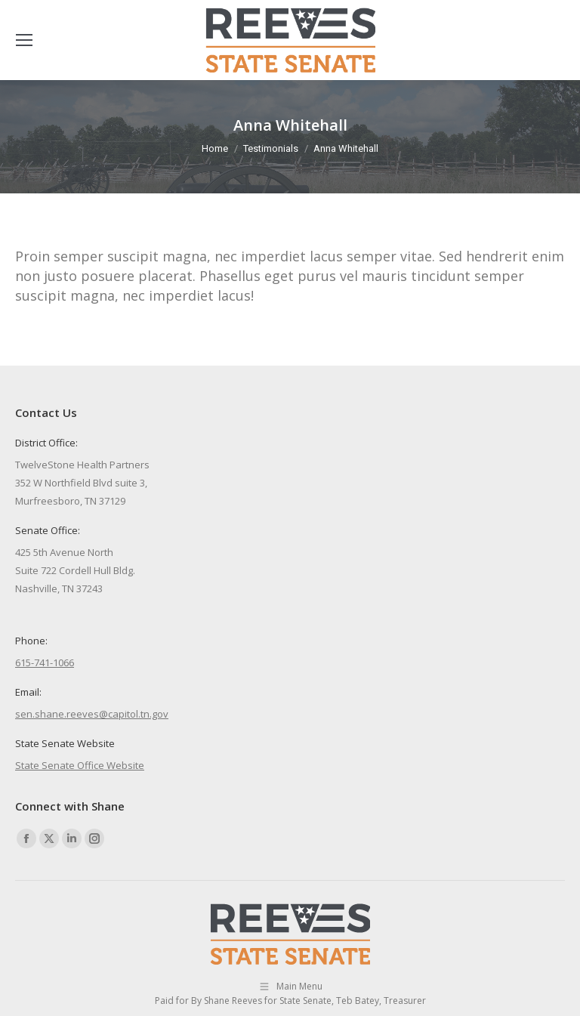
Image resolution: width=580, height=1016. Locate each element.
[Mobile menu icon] (24, 40)
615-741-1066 (44, 662)
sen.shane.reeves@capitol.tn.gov (91, 714)
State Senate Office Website (79, 765)
